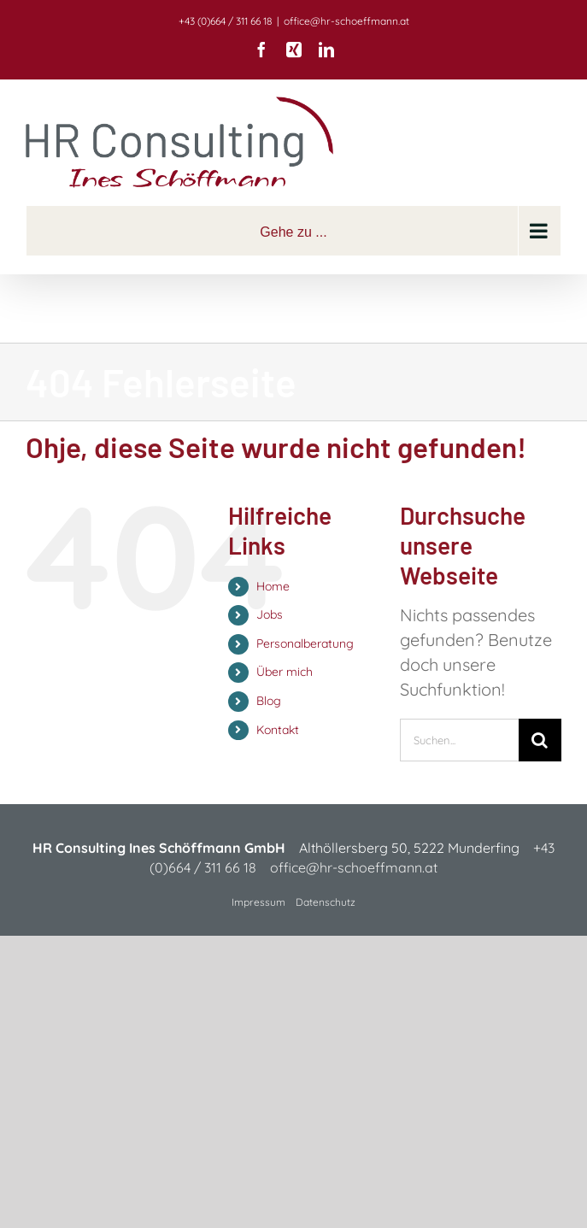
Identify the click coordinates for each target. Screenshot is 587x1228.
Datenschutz (325, 902)
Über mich (284, 671)
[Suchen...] (459, 740)
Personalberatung (305, 643)
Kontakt (277, 729)
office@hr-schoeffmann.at (346, 21)
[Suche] (540, 740)
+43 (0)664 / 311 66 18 (225, 21)
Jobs (269, 614)
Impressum (258, 902)
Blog (268, 700)
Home (273, 586)
